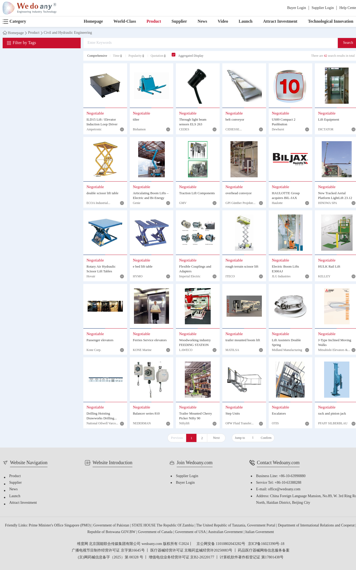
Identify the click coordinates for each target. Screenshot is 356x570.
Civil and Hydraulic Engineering (68, 33)
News (202, 21)
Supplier (179, 21)
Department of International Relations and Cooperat (317, 526)
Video (223, 21)
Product (154, 21)
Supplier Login (322, 8)
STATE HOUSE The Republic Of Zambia (163, 526)
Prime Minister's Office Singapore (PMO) (60, 526)
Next (216, 438)
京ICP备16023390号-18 (266, 544)
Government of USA (190, 532)
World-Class (124, 21)
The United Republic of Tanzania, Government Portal (236, 526)
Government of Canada (155, 532)
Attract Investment (280, 21)
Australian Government (226, 532)
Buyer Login (296, 8)
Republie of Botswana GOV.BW (111, 532)
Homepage (93, 21)
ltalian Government (259, 532)
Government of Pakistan (111, 526)
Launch (245, 21)
